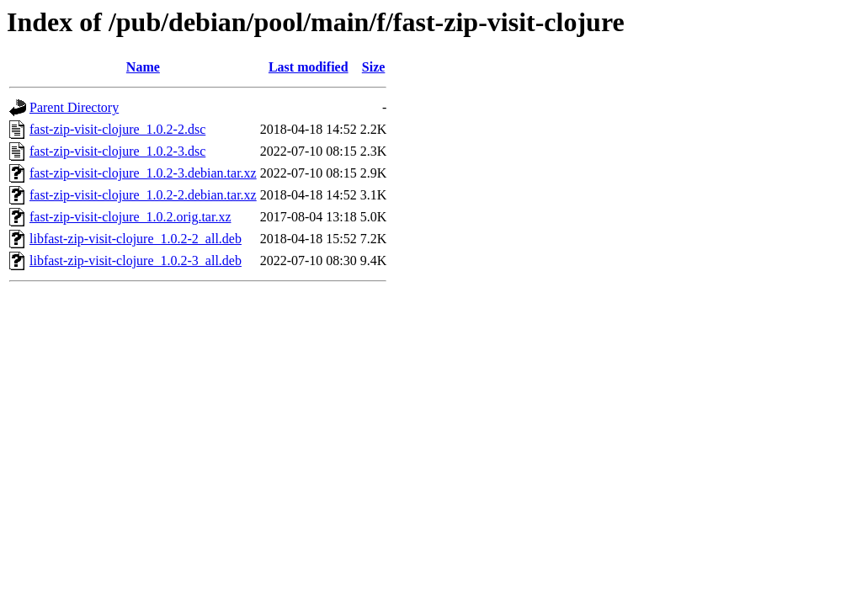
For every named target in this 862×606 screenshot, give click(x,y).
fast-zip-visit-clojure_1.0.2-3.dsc (117, 151)
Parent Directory (74, 107)
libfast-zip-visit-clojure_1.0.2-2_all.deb (135, 238)
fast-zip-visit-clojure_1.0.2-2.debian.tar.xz (143, 195)
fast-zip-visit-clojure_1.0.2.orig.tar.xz (130, 217)
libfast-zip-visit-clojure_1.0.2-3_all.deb (135, 260)
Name (143, 67)
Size (374, 67)
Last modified (309, 67)
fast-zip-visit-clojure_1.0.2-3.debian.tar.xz (143, 173)
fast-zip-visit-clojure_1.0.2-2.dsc (117, 129)
